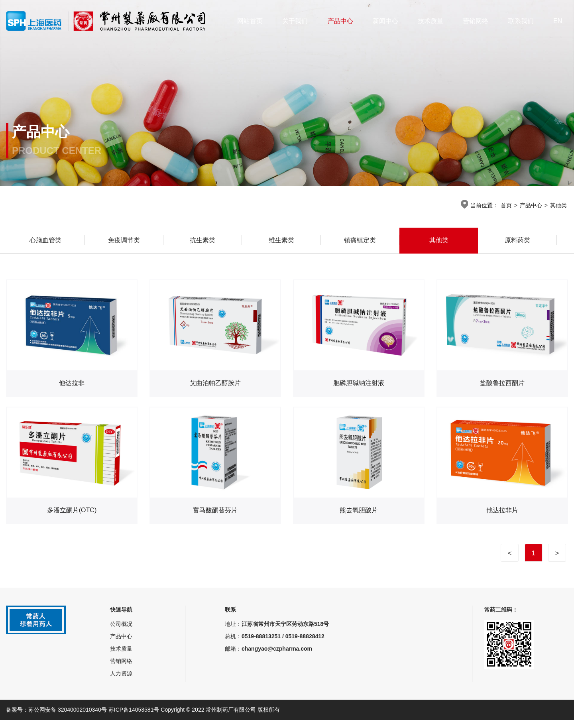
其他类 (558, 205)
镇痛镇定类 (360, 240)
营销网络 (475, 21)
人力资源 (121, 673)
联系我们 (521, 21)
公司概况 (121, 624)
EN (557, 21)
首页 (506, 205)
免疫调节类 (124, 240)
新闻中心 (385, 21)
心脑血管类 (45, 240)
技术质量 (430, 21)
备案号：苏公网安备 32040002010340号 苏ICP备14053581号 (83, 709)
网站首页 (250, 21)
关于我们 (295, 21)
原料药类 (517, 240)
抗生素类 (202, 240)
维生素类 (281, 240)
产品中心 (340, 21)
